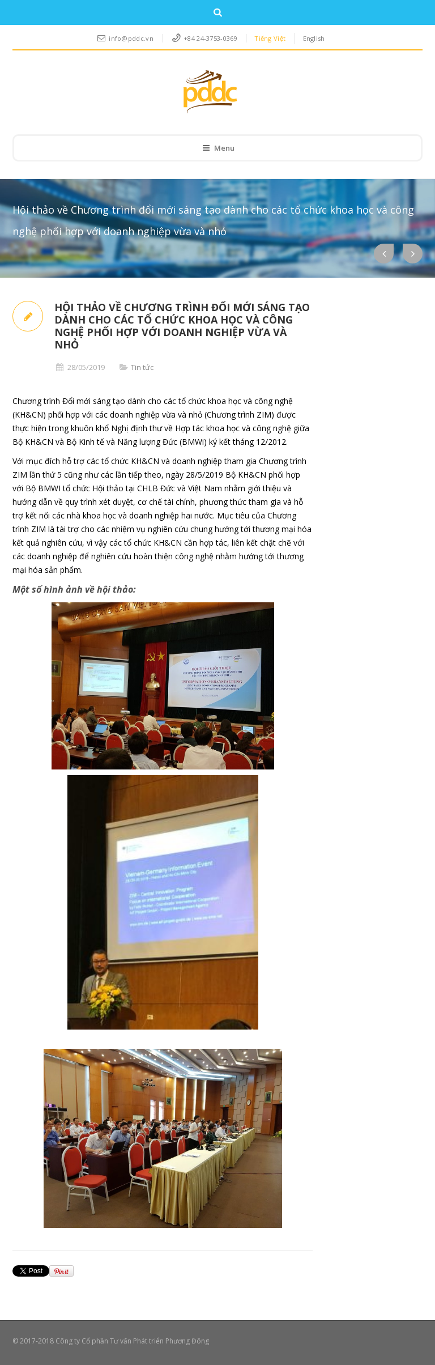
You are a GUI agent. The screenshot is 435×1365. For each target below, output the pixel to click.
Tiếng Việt (269, 38)
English (314, 38)
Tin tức (142, 367)
